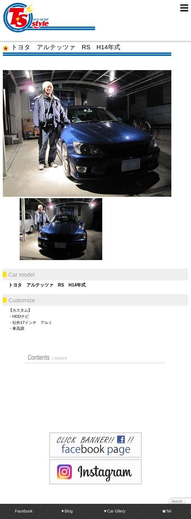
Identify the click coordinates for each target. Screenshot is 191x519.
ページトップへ (177, 501)
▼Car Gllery (114, 511)
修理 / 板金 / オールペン (91, 387)
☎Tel (166, 511)
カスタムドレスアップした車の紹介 (92, 374)
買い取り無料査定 (47, 387)
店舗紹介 (46, 374)
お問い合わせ (47, 414)
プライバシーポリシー (136, 401)
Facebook (24, 511)
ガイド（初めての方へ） (136, 374)
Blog (92, 401)
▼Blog (67, 511)
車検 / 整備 (137, 387)
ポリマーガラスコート (46, 401)
